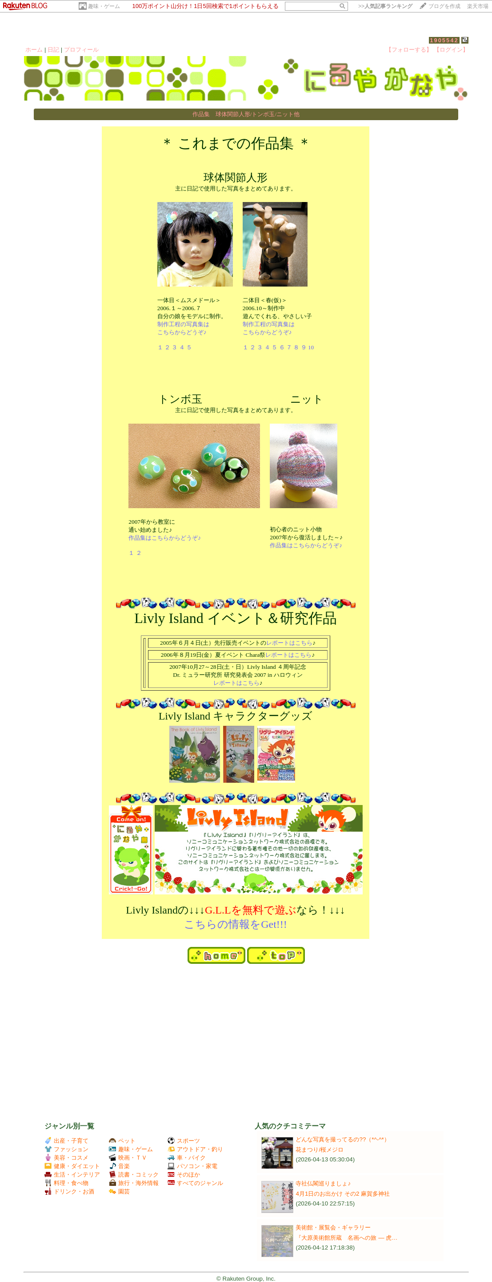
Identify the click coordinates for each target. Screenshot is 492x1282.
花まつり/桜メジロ (320, 1149)
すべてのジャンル (195, 1183)
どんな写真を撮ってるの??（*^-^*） (342, 1139)
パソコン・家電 (192, 1166)
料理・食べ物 (66, 1183)
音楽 (119, 1166)
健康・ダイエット (72, 1166)
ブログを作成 (444, 6)
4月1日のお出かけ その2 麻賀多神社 (343, 1193)
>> (385, 6)
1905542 (444, 40)
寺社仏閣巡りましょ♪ (323, 1183)
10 (311, 347)
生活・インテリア (72, 1174)
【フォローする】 (409, 49)
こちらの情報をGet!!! (235, 924)
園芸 (119, 1191)
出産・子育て (66, 1140)
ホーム (34, 49)
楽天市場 (477, 6)
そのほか (184, 1174)
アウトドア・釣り (195, 1149)
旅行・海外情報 (134, 1183)
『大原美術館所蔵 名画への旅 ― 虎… (346, 1237)
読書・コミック (134, 1174)
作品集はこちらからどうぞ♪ (164, 537)
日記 (53, 49)
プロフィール (81, 49)
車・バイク (187, 1157)
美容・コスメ (66, 1157)
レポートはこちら (289, 642)
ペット (122, 1140)
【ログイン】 (451, 49)
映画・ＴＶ (128, 1157)
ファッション (66, 1149)
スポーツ (184, 1140)
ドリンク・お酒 (69, 1191)
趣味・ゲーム (104, 6)
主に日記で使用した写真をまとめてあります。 (235, 264)
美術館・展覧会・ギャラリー (333, 1227)
